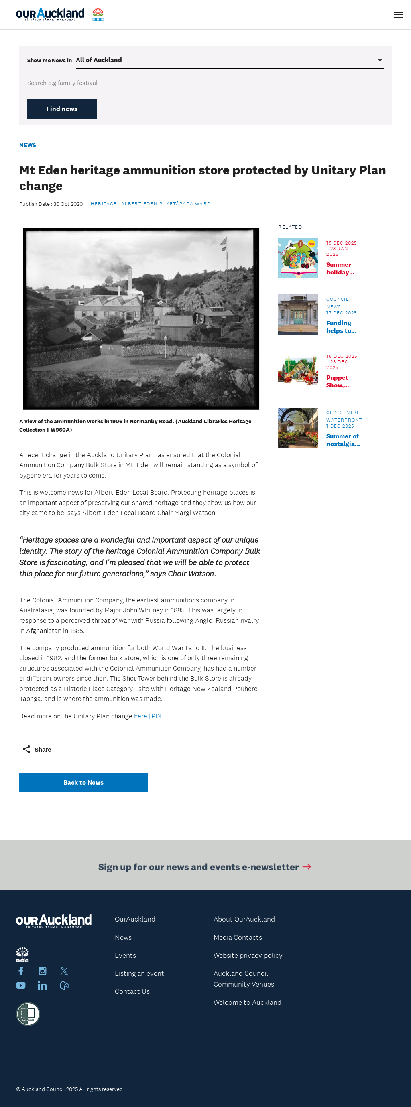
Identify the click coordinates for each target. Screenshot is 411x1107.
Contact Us (132, 991)
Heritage (104, 204)
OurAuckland (135, 919)
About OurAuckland (244, 919)
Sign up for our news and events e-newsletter (205, 868)
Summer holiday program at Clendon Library (339, 268)
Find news (62, 109)
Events (125, 955)
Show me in (49, 60)
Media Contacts (238, 937)
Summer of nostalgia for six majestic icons (342, 440)
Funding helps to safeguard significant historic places (342, 327)
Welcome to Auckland (247, 1002)
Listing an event (139, 973)
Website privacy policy (248, 955)
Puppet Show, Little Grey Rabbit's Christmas (342, 381)
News (27, 145)
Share (36, 749)
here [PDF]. (150, 716)
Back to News (83, 782)
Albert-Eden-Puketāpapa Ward (166, 204)
